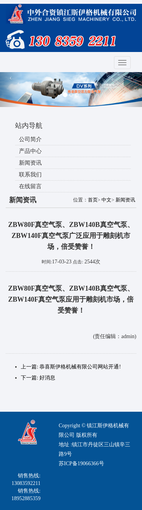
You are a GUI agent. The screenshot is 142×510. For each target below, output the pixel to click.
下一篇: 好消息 (38, 378)
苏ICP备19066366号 (81, 463)
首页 (93, 200)
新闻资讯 (30, 163)
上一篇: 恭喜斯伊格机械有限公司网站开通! (71, 367)
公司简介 (30, 139)
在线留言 (30, 186)
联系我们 (30, 175)
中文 (106, 200)
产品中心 (30, 151)
